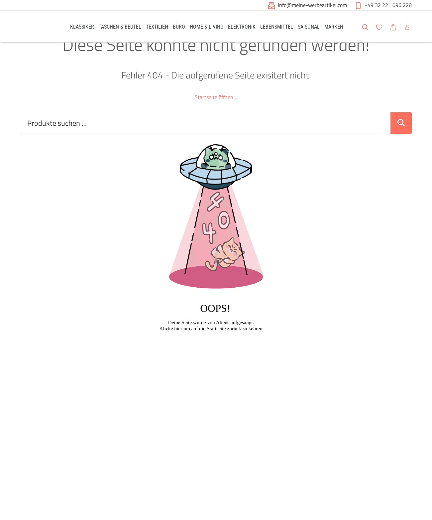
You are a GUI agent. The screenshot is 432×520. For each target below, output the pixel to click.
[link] (82, 26)
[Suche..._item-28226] (205, 138)
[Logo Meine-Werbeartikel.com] (37, 27)
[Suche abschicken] (401, 138)
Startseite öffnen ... (216, 112)
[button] (421, 26)
